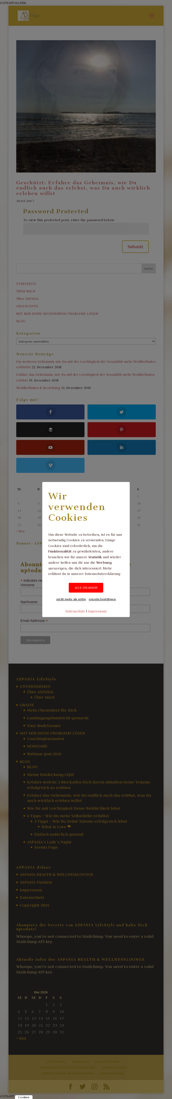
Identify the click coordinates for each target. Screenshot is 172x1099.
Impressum (97, 611)
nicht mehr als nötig (71, 599)
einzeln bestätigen (102, 599)
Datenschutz (75, 611)
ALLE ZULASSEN (86, 587)
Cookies (24, 1097)
